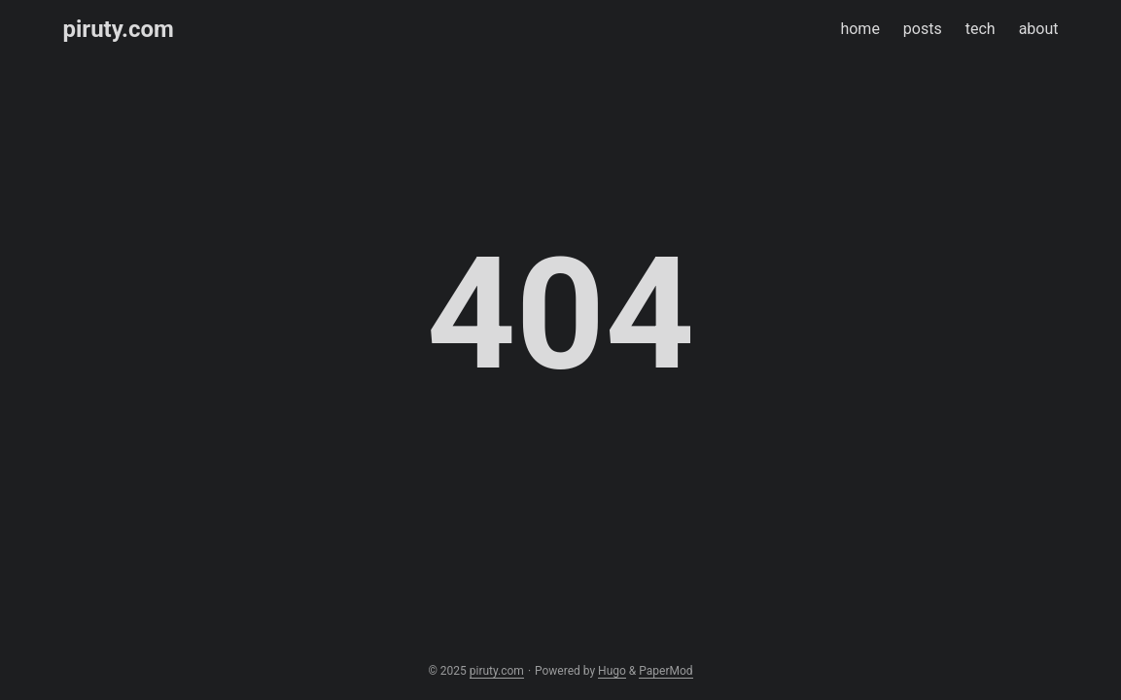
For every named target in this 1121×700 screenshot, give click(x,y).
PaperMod (665, 671)
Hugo (612, 671)
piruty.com (118, 29)
